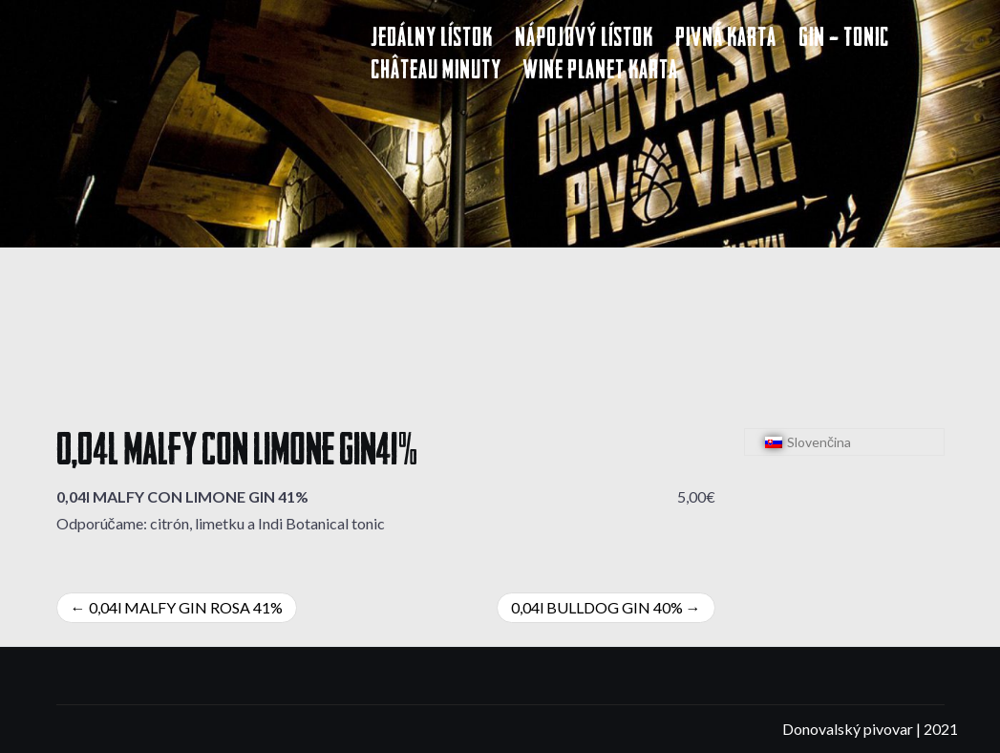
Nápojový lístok (584, 40)
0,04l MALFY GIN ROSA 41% (186, 607)
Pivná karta (726, 40)
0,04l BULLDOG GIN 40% (597, 607)
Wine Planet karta (600, 72)
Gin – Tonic (843, 40)
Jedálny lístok (432, 40)
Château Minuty (436, 72)
